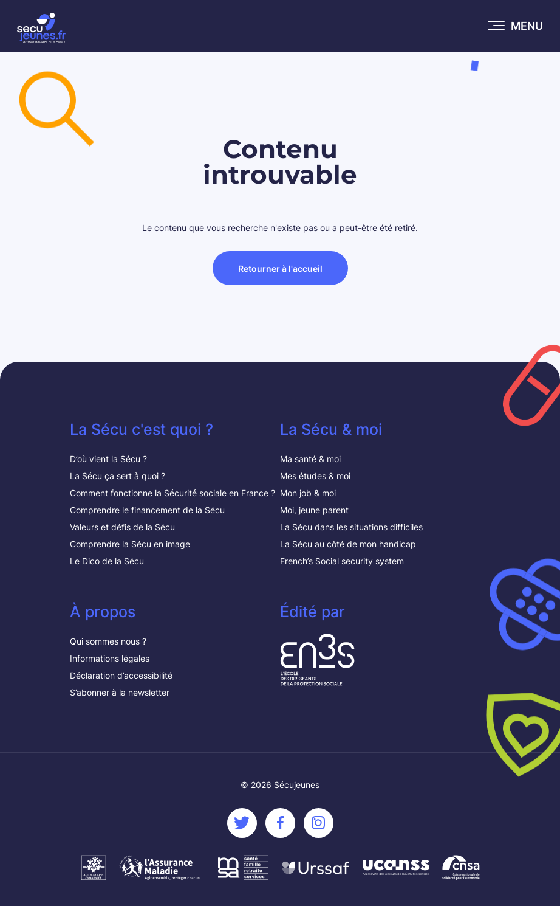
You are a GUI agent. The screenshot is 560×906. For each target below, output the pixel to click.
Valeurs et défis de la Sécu (123, 527)
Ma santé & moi (310, 459)
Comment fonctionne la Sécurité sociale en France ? (172, 493)
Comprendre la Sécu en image (130, 544)
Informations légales (109, 658)
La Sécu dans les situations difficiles (351, 527)
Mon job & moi (308, 493)
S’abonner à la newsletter (119, 692)
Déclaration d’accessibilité (121, 675)
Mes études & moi (315, 476)
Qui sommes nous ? (108, 641)
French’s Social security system (342, 561)
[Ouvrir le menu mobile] (516, 26)
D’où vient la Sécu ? (108, 459)
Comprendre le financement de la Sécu (147, 510)
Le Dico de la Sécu (107, 561)
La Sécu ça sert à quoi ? (117, 476)
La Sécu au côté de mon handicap (348, 544)
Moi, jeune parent (314, 510)
